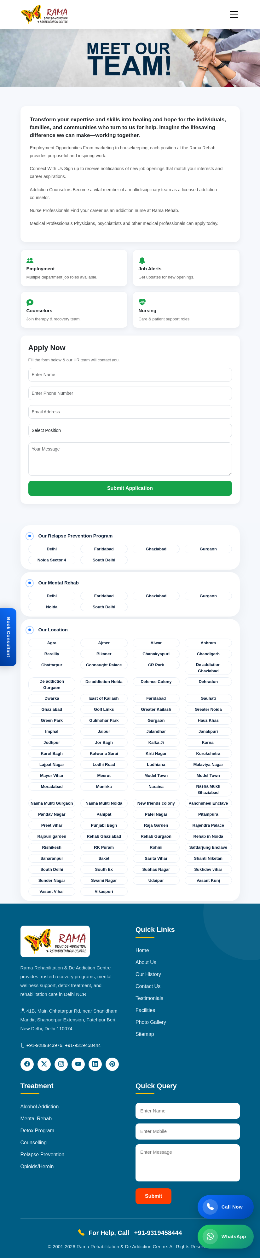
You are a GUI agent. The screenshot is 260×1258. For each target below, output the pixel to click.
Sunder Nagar (51, 880)
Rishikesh (51, 847)
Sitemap (145, 1034)
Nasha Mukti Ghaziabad (208, 789)
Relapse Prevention (42, 1154)
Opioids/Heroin (37, 1166)
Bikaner (104, 654)
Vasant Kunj (208, 880)
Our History (148, 974)
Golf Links (104, 709)
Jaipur (104, 731)
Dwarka (51, 698)
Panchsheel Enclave (208, 803)
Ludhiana (156, 764)
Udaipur (156, 880)
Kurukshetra (208, 753)
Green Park (52, 720)
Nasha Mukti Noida (104, 803)
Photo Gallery (151, 1022)
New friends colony (156, 803)
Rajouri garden (51, 836)
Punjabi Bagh (104, 825)
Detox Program (37, 1130)
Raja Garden (156, 825)
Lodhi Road (104, 764)
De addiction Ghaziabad (208, 667)
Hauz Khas (208, 720)
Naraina (156, 786)
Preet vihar (51, 825)
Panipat (103, 814)
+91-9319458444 (83, 1045)
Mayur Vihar (51, 775)
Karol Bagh (52, 753)
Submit (153, 1196)
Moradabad (52, 786)
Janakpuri (208, 731)
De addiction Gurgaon (51, 684)
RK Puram (104, 847)
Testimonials (149, 998)
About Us (146, 962)
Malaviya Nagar (208, 764)
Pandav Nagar (52, 814)
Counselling (33, 1142)
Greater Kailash (156, 709)
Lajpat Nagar (51, 764)
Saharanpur (51, 858)
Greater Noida (208, 709)
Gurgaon (208, 549)
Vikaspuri (104, 891)
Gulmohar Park (103, 720)
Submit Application (130, 488)
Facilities (145, 1010)
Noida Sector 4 (52, 560)
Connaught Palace (104, 665)
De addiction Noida (104, 681)
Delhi (52, 549)
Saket (103, 858)
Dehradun (208, 681)
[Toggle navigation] (234, 14)
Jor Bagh (104, 742)
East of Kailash (103, 698)
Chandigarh (208, 654)
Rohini (156, 847)
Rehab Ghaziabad (104, 836)
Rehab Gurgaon (156, 836)
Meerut (104, 775)
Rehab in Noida (208, 836)
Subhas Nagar (156, 869)
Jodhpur (51, 742)
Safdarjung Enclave (208, 847)
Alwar (156, 642)
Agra (51, 642)
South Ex (104, 869)
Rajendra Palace (208, 825)
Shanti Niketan (208, 858)
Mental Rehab (36, 1118)
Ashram (208, 642)
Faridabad (104, 549)
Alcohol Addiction (39, 1106)
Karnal (208, 742)
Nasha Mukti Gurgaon (52, 803)
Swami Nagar (104, 880)
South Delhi (104, 560)
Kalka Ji (156, 742)
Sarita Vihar (156, 858)
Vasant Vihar (51, 891)
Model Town (156, 775)
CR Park (156, 665)
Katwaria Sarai (104, 753)
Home (142, 950)
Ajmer (104, 642)
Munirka (104, 786)
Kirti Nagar (156, 753)
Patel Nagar (156, 814)
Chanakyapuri (156, 654)
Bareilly (51, 654)
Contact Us (148, 986)
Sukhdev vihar (208, 869)
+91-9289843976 (44, 1045)
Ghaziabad (156, 549)
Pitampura (208, 814)
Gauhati (208, 698)
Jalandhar (156, 731)
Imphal (51, 731)
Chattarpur (51, 665)
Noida (51, 607)
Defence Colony (156, 681)
